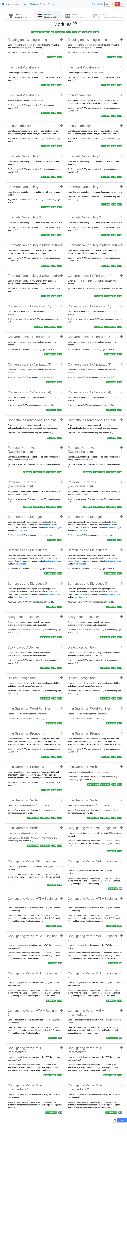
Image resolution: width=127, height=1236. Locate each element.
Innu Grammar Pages (52, 527)
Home (25, 4)
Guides (51, 4)
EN (117, 4)
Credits (43, 4)
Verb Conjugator (20, 530)
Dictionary (34, 4)
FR (122, 4)
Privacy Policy (97, 4)
